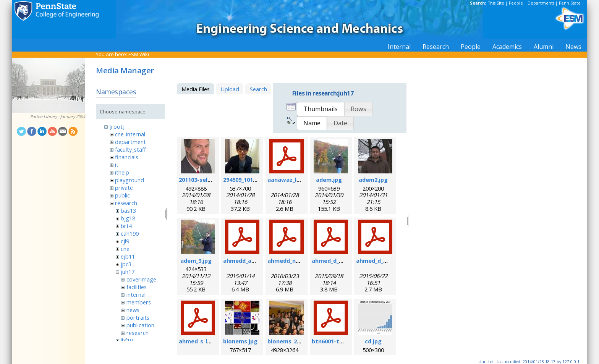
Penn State (570, 3)
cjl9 (125, 241)
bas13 (128, 210)
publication (140, 325)
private (124, 187)
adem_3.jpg (196, 260)
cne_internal (130, 134)
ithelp (122, 172)
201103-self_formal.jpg (210, 179)
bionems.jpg (240, 341)
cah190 (130, 233)
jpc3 (126, 264)
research (126, 203)
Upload (229, 89)
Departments (541, 3)
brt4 (126, 226)
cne (125, 248)
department (130, 142)
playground (129, 180)
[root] (117, 126)
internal (136, 294)
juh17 (127, 271)
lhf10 (127, 340)
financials (126, 157)
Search (258, 89)
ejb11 (128, 256)
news (132, 310)
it (116, 164)
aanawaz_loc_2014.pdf (298, 179)
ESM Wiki (138, 54)
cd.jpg (373, 341)
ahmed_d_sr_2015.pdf (385, 260)
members (138, 302)
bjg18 (128, 218)
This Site (496, 3)
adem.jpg (329, 179)
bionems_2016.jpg (291, 341)
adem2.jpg (373, 179)
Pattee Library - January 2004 (57, 116)
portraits (137, 317)
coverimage (141, 279)
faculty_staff (130, 149)
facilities (136, 287)
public (122, 195)
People (516, 3)
